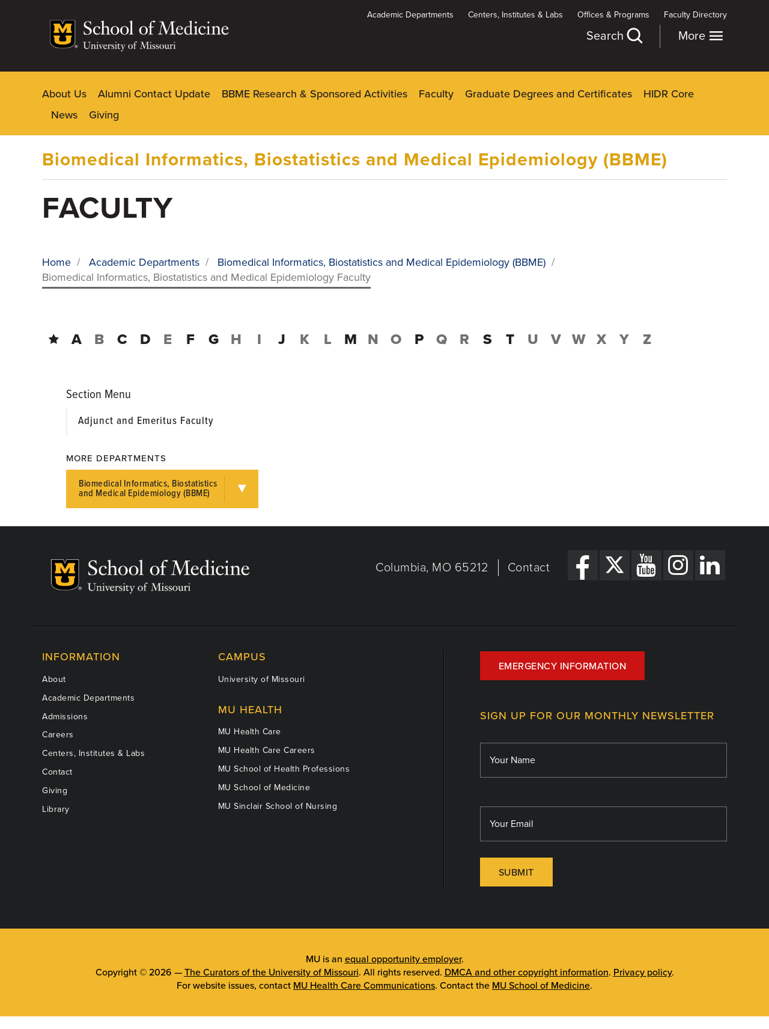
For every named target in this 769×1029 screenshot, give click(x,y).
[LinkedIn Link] (710, 565)
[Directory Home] (54, 339)
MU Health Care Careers (266, 750)
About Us (64, 93)
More (700, 36)
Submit (516, 873)
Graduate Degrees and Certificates (548, 93)
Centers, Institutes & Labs (515, 15)
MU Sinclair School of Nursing (278, 806)
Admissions (65, 716)
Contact (529, 568)
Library (56, 809)
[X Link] (615, 565)
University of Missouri (261, 679)
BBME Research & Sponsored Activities (314, 93)
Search (614, 36)
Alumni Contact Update (154, 93)
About (54, 679)
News (64, 114)
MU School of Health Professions (284, 769)
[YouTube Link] (646, 565)
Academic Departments (410, 15)
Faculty (436, 93)
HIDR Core (668, 93)
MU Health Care (249, 731)
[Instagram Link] (678, 565)
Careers (58, 735)
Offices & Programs (613, 15)
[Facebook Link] (583, 565)
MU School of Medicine (264, 787)
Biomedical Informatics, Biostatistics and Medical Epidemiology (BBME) (354, 160)
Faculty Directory (695, 15)
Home (56, 262)
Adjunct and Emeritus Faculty (146, 421)
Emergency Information (563, 666)
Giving (104, 114)
